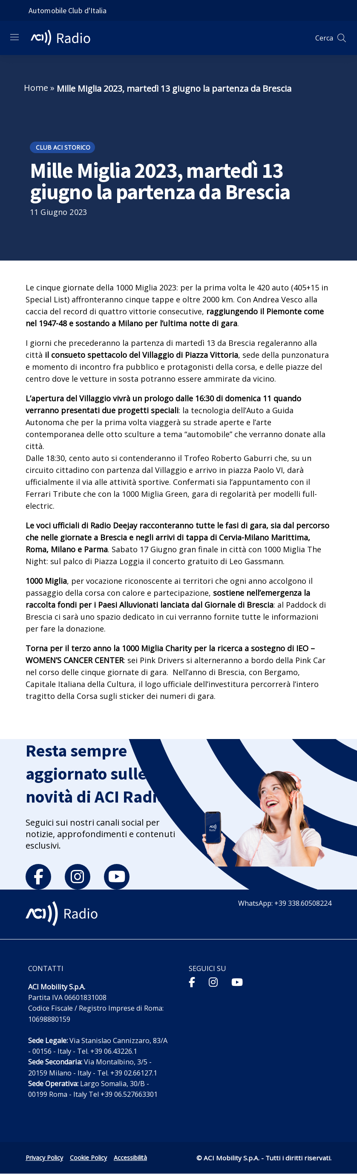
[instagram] (77, 877)
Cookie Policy (88, 1158)
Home (36, 87)
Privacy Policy (44, 1158)
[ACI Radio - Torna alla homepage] (64, 37)
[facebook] (38, 877)
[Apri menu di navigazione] (14, 37)
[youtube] (117, 877)
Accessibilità (130, 1158)
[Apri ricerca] (342, 38)
